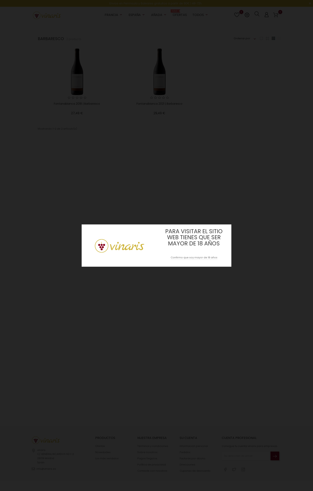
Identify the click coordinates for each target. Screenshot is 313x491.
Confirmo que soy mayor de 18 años (194, 257)
